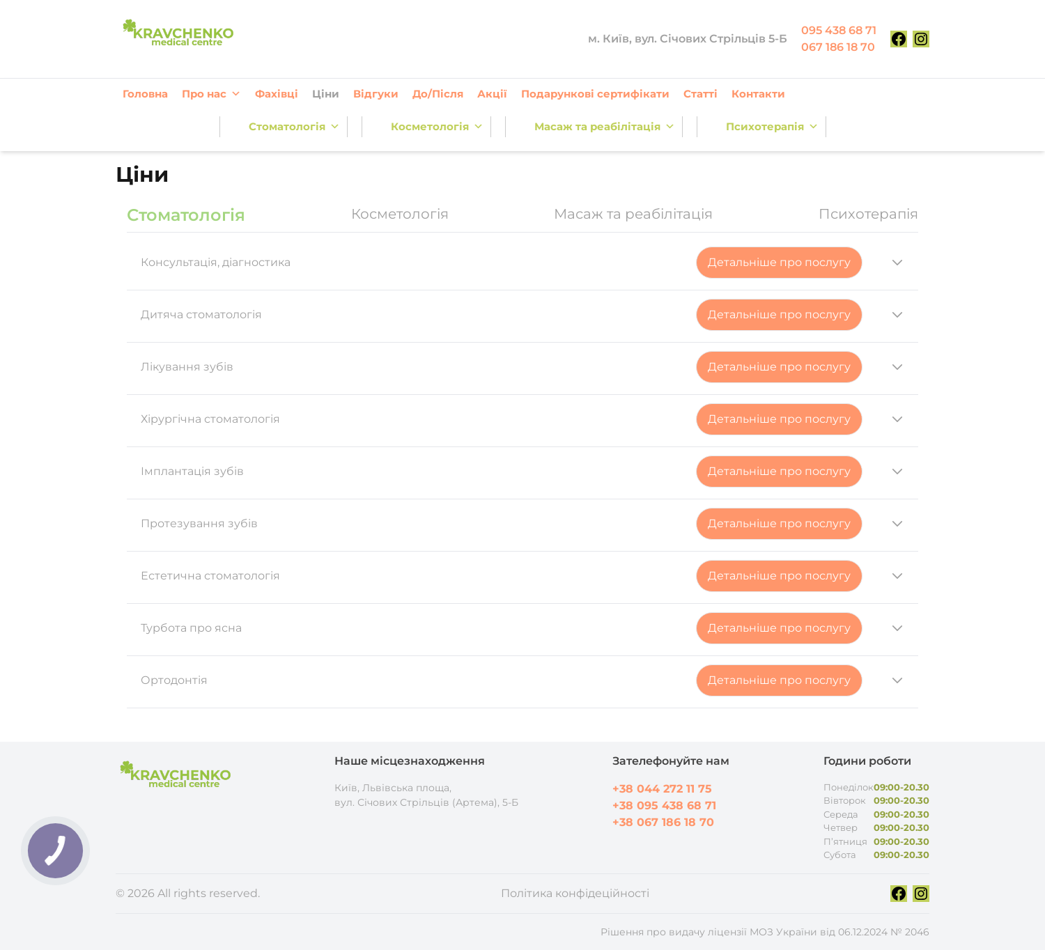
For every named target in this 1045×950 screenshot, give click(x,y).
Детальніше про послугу (779, 262)
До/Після (437, 93)
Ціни (325, 93)
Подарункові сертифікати (595, 93)
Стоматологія (294, 126)
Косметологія (437, 126)
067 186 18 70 (838, 47)
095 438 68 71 (838, 30)
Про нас (211, 94)
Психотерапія (772, 126)
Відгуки (375, 93)
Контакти (758, 93)
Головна (145, 93)
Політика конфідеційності (575, 893)
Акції (492, 93)
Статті (700, 93)
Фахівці (276, 93)
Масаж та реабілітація (604, 126)
